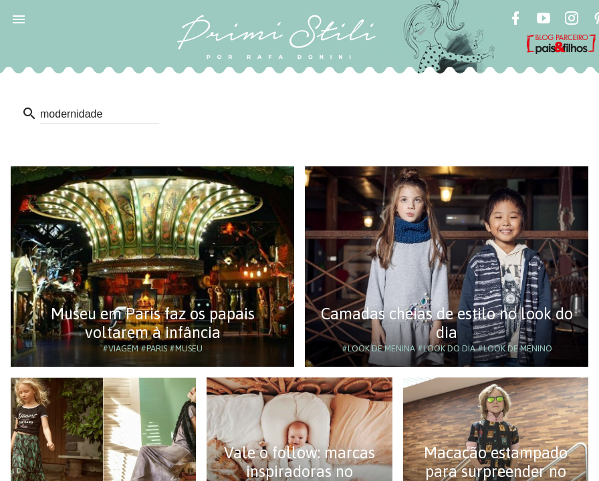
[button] (19, 19)
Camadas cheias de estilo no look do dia (447, 323)
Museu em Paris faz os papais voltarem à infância (153, 323)
